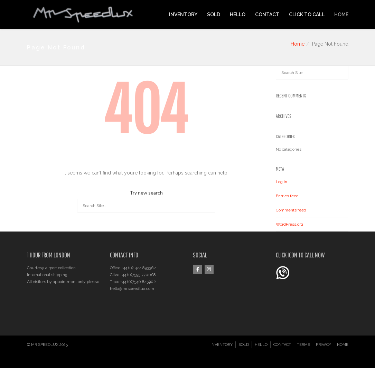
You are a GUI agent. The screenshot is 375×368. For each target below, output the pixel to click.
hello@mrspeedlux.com (132, 288)
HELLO (237, 14)
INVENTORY (183, 14)
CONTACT (267, 14)
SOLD (213, 14)
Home (297, 44)
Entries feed (287, 196)
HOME (341, 14)
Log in (281, 181)
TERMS (303, 344)
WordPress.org (289, 224)
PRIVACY (323, 344)
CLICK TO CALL (307, 14)
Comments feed (291, 210)
